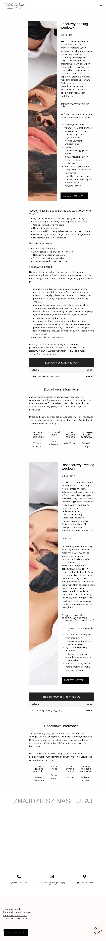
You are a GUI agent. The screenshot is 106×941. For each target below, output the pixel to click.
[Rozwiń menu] (100, 6)
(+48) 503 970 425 (19, 882)
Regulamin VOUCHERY (15, 915)
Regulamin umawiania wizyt (17, 912)
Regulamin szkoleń (12, 909)
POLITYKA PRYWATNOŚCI (16, 919)
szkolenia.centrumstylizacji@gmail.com (52, 883)
